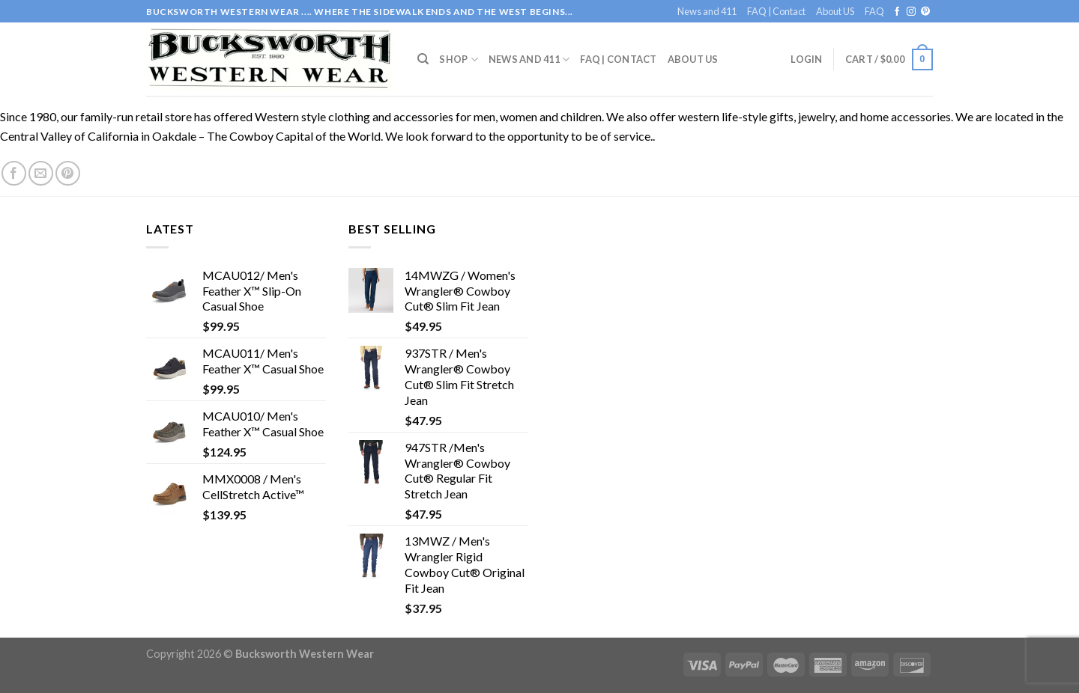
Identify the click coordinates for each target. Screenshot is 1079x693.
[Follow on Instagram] (911, 12)
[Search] (423, 59)
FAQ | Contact (776, 11)
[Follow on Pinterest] (925, 12)
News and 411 (707, 11)
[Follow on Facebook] (896, 12)
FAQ (874, 11)
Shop (458, 59)
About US (835, 11)
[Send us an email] (40, 173)
